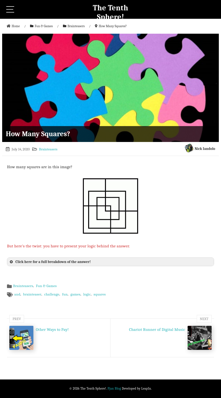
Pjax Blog (114, 388)
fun (65, 294)
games (75, 294)
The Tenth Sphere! (110, 12)
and (17, 294)
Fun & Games (46, 286)
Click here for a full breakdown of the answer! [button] (50, 261)
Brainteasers (48, 149)
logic (87, 294)
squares (100, 294)
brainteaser (32, 294)
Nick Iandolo (205, 149)
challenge (51, 294)
